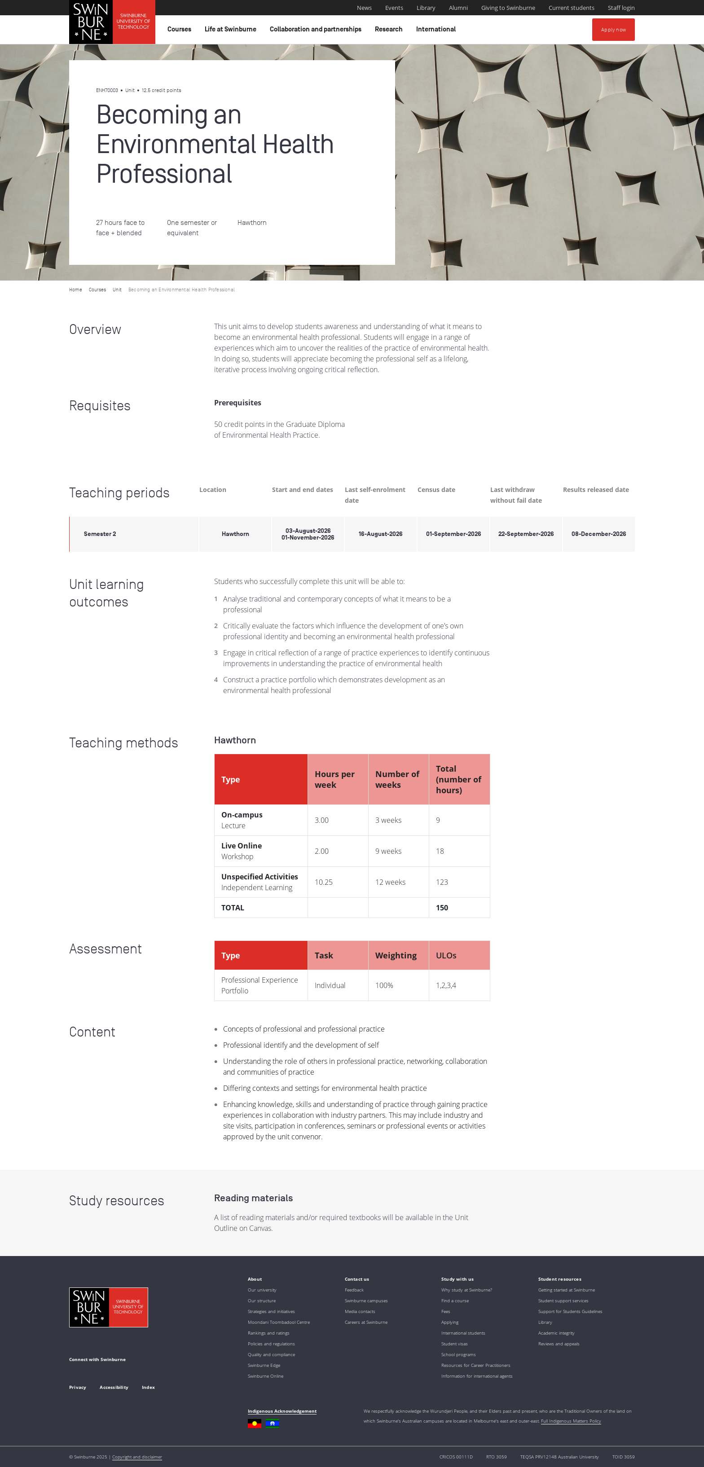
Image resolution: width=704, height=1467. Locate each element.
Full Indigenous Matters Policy (571, 1421)
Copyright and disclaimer (137, 1457)
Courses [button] (180, 31)
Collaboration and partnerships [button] (317, 31)
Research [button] (390, 31)
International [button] (437, 31)
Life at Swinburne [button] (232, 31)
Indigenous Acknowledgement (282, 1411)
